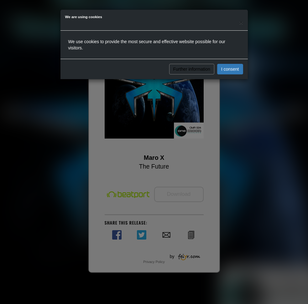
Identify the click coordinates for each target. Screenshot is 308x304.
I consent (230, 69)
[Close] (241, 22)
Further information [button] (191, 69)
